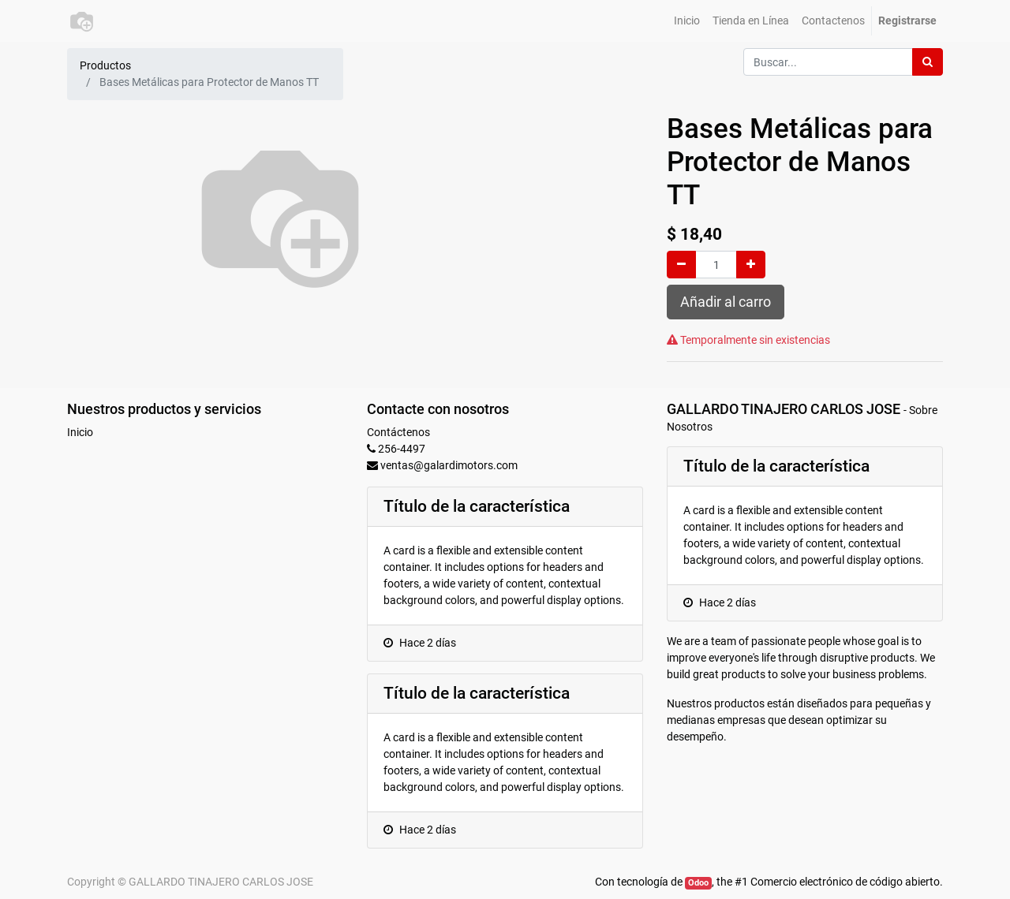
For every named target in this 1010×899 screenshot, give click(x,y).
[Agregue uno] (750, 264)
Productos (105, 65)
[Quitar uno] (681, 264)
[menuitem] (687, 20)
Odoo (698, 883)
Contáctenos (398, 432)
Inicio (80, 432)
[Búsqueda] (927, 62)
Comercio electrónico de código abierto (845, 881)
